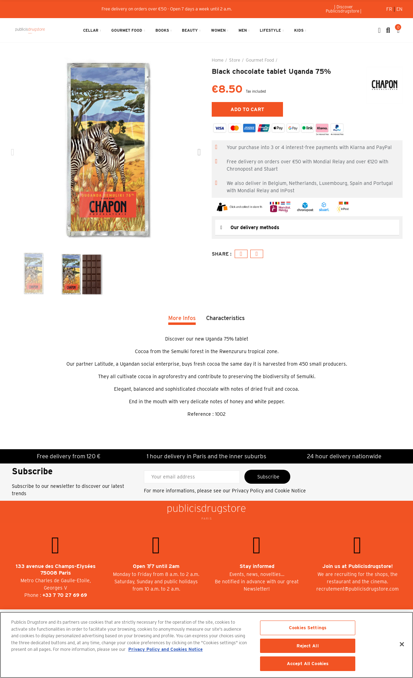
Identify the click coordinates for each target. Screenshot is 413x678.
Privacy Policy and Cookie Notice (269, 490)
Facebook (241, 254)
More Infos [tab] (182, 318)
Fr (390, 9)
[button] (343, 9)
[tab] (307, 227)
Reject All (307, 645)
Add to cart (247, 109)
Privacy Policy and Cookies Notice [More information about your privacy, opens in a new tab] (165, 649)
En (399, 9)
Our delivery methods (255, 227)
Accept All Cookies (308, 663)
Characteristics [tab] (225, 318)
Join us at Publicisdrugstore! (357, 566)
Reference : (200, 414)
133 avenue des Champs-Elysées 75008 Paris (56, 569)
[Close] (402, 644)
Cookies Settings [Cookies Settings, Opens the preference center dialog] (307, 627)
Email (257, 254)
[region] (206, 645)
